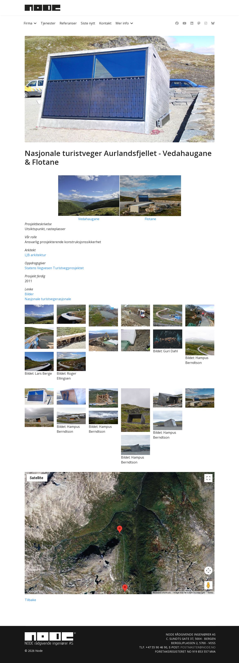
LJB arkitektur (35, 255)
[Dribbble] (198, 23)
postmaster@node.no (198, 647)
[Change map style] (37, 478)
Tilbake (30, 600)
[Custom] (213, 23)
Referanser (68, 23)
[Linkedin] (191, 23)
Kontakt (105, 23)
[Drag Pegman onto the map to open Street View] (208, 585)
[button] (39, 314)
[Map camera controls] (208, 570)
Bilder (29, 294)
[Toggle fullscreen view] (208, 478)
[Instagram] (205, 23)
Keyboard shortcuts (162, 593)
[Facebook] (177, 23)
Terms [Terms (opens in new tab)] (210, 593)
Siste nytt (88, 23)
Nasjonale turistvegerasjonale (48, 299)
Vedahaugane (88, 219)
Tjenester (48, 23)
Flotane (150, 219)
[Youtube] (184, 23)
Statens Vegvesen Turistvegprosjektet (54, 268)
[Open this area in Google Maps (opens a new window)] (32, 591)
